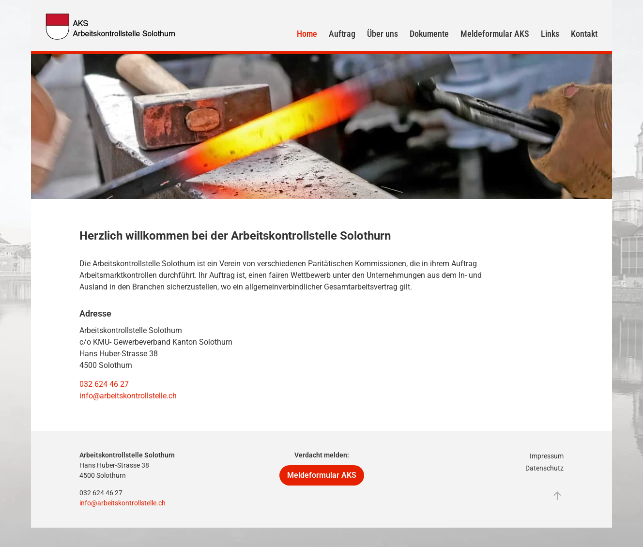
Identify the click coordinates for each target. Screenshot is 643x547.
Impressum (547, 456)
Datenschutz (544, 468)
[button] (557, 495)
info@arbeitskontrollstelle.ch (128, 395)
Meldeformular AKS (494, 34)
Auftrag (342, 34)
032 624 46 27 (104, 384)
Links (550, 34)
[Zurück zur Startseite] (111, 26)
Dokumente (429, 34)
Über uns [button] (382, 34)
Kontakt (584, 34)
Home (307, 34)
